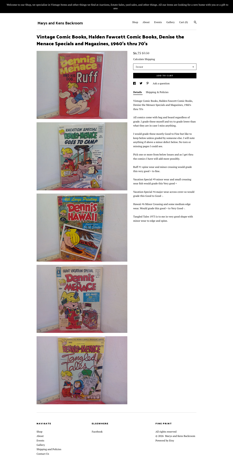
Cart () (183, 22)
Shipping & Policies (157, 92)
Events (158, 22)
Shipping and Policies (49, 449)
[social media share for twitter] (141, 83)
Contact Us (43, 453)
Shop (135, 22)
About (146, 22)
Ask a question (161, 83)
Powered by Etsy (164, 440)
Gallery (170, 22)
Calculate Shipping (144, 59)
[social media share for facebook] (134, 83)
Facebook (97, 431)
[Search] (195, 22)
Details (138, 92)
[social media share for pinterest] (148, 83)
